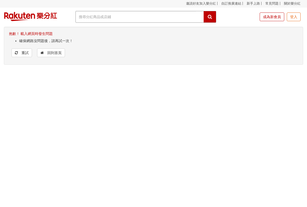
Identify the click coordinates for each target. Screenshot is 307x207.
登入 (293, 17)
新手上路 (253, 3)
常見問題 (272, 3)
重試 (22, 53)
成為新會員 (272, 17)
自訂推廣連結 (231, 3)
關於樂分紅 (292, 3)
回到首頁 (51, 53)
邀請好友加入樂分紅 (201, 3)
